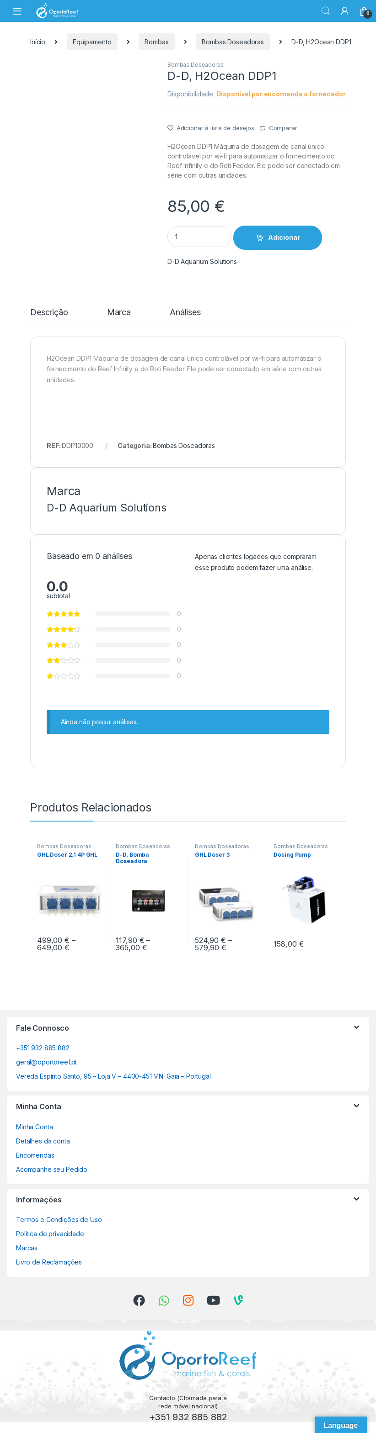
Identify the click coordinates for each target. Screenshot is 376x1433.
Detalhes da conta (43, 1141)
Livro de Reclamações (49, 1262)
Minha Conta (34, 1127)
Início (37, 42)
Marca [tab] (119, 312)
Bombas (156, 42)
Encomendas (35, 1155)
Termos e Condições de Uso (59, 1219)
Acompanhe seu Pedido (51, 1169)
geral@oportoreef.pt (46, 1062)
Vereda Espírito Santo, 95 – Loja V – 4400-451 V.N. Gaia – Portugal (113, 1076)
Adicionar (284, 237)
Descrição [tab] (49, 312)
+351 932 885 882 (43, 1048)
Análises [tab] (185, 312)
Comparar (283, 128)
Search (326, 11)
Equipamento (92, 42)
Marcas (27, 1248)
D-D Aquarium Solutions (202, 261)
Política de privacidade (50, 1234)
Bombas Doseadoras (233, 42)
